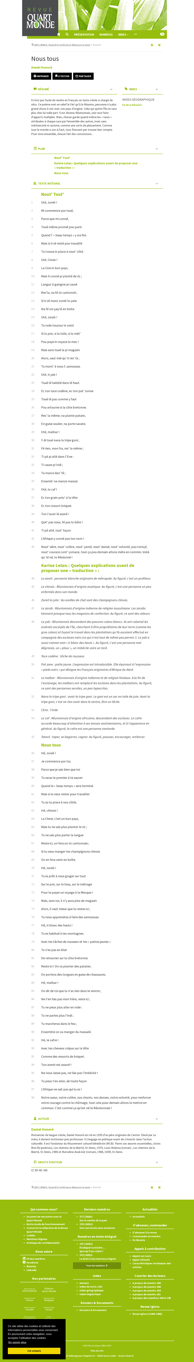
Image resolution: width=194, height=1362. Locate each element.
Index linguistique (90, 1294)
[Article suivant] (159, 45)
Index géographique (91, 1290)
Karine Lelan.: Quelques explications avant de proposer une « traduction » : (87, 567)
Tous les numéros (97, 1265)
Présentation (84, 34)
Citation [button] (62, 76)
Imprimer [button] (41, 76)
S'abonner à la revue (145, 1232)
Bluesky (31, 1266)
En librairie (139, 1240)
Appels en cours (142, 1256)
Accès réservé (126, 1355)
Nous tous (61, 173)
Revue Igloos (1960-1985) (147, 1313)
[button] (67, 34)
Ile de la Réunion (132, 104)
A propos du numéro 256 (147, 1290)
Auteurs (84, 1283)
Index (123, 34)
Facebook (32, 1262)
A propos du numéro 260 (147, 1283)
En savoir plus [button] (17, 1342)
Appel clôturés (141, 1259)
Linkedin (32, 1270)
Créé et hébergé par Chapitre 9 (77, 1355)
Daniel (41, 67)
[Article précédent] (152, 45)
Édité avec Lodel (106, 1355)
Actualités (139, 1216)
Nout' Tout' (62, 158)
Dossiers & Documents (93, 1310)
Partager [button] (83, 76)
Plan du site (97, 1350)
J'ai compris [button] (34, 1351)
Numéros (106, 34)
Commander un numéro (147, 1236)
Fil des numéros (36, 1258)
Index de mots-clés (91, 1286)
